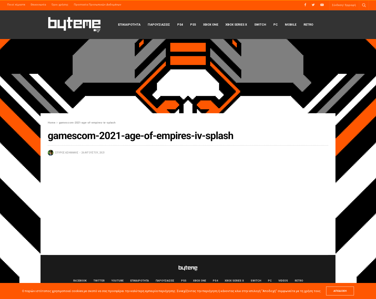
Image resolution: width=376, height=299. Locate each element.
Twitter (99, 280)
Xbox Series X (236, 24)
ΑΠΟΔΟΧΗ (340, 291)
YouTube (117, 280)
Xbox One (210, 24)
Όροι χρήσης (60, 4)
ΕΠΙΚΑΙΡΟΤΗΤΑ (129, 24)
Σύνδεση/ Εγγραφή (344, 5)
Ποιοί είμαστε (16, 4)
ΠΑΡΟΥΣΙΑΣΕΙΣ (159, 24)
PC (275, 24)
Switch (260, 24)
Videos (283, 280)
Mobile (290, 24)
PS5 (193, 24)
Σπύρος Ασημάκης (66, 152)
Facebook (80, 280)
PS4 (180, 24)
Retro (308, 24)
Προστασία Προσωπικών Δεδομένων (97, 4)
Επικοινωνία (38, 4)
